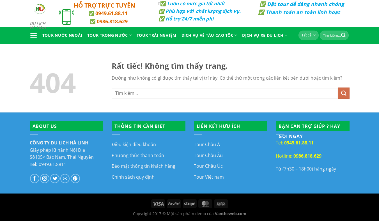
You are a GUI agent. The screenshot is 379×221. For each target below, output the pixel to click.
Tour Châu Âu (208, 155)
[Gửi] (343, 35)
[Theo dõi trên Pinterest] (75, 178)
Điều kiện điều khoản (134, 144)
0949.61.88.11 (111, 13)
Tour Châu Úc (208, 166)
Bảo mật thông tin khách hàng (143, 166)
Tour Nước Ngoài (62, 35)
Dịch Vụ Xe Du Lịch (264, 35)
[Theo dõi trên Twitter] (54, 178)
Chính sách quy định (133, 177)
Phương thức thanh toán (138, 155)
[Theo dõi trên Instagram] (44, 178)
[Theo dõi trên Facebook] (34, 178)
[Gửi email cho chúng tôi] (65, 178)
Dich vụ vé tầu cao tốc (209, 35)
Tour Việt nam (209, 177)
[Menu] (33, 35)
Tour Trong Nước (109, 35)
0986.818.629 (112, 21)
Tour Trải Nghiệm (156, 35)
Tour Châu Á (207, 144)
